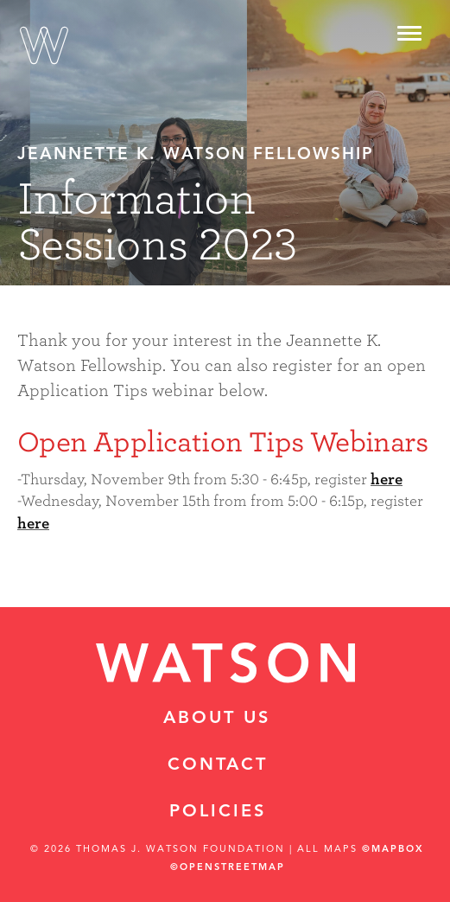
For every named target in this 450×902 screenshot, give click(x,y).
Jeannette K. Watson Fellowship (195, 155)
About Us (216, 718)
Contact (218, 765)
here (386, 479)
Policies (217, 812)
